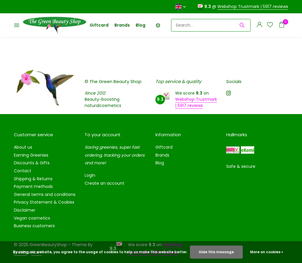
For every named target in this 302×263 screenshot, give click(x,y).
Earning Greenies (31, 155)
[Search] (211, 25)
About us (23, 147)
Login (90, 175)
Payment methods (33, 186)
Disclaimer (24, 210)
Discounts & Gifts (32, 163)
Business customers (34, 226)
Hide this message (216, 251)
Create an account (104, 183)
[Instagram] (228, 93)
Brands (122, 25)
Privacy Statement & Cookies (44, 202)
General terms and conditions (45, 194)
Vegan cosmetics (32, 218)
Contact (22, 171)
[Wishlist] (270, 25)
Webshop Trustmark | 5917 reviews (252, 6)
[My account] (259, 25)
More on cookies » (266, 251)
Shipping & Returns (33, 179)
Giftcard (99, 25)
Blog (140, 25)
